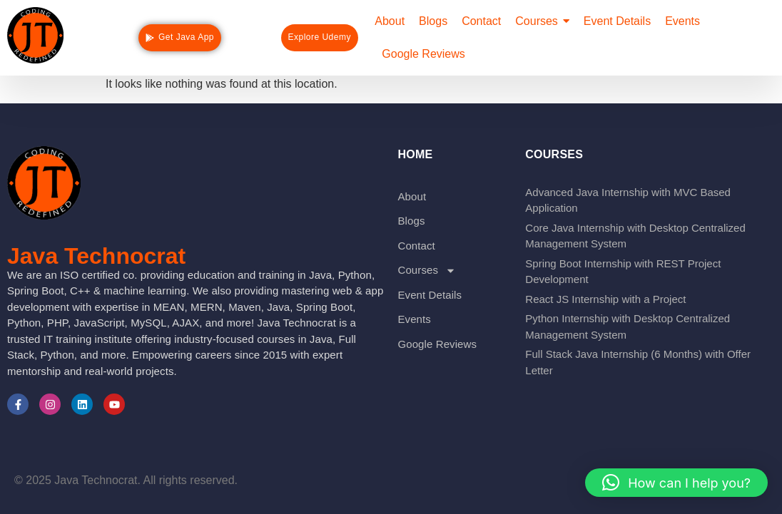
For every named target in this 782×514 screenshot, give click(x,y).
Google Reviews (437, 344)
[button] (676, 482)
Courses (426, 270)
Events (413, 319)
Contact (416, 246)
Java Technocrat (96, 256)
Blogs (411, 221)
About (411, 196)
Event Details (429, 295)
